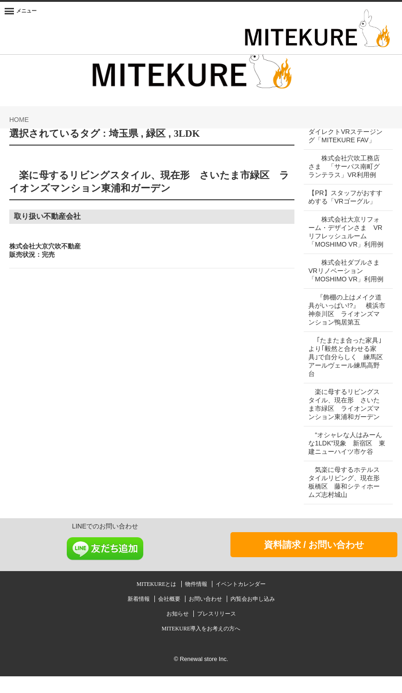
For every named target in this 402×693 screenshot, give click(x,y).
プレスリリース (216, 630)
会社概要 (170, 615)
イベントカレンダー (241, 601)
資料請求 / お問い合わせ (314, 561)
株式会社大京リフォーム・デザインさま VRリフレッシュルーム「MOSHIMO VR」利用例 (345, 236)
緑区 (156, 133)
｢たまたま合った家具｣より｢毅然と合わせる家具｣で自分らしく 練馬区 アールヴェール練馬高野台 (348, 373)
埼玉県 (123, 133)
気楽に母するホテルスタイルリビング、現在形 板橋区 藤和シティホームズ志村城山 (347, 499)
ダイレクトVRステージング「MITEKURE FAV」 (345, 136)
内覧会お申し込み (252, 615)
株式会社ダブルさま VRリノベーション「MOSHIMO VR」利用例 (347, 283)
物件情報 (197, 601)
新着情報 (139, 615)
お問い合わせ (206, 615)
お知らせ (178, 630)
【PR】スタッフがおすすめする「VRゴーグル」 (345, 197)
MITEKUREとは (157, 601)
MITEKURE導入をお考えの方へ (201, 645)
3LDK (187, 133)
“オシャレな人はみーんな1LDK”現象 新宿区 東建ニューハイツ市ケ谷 (345, 460)
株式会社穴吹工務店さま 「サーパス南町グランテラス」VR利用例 (344, 166)
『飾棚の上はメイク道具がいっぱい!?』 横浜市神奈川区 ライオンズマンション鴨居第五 (345, 326)
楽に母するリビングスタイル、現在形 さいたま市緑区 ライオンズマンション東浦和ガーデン (344, 421)
